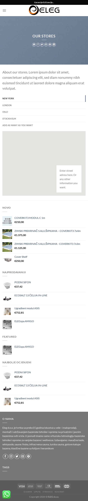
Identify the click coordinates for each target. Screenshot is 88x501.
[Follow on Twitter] (17, 456)
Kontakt (59, 492)
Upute (37, 492)
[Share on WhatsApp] (34, 45)
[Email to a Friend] (46, 45)
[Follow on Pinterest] (28, 456)
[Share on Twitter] (42, 45)
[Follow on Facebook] (5, 456)
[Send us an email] (22, 456)
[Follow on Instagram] (11, 456)
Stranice (48, 492)
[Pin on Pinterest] (50, 45)
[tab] (44, 98)
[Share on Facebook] (38, 45)
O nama (28, 492)
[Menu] (4, 10)
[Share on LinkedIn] (54, 45)
